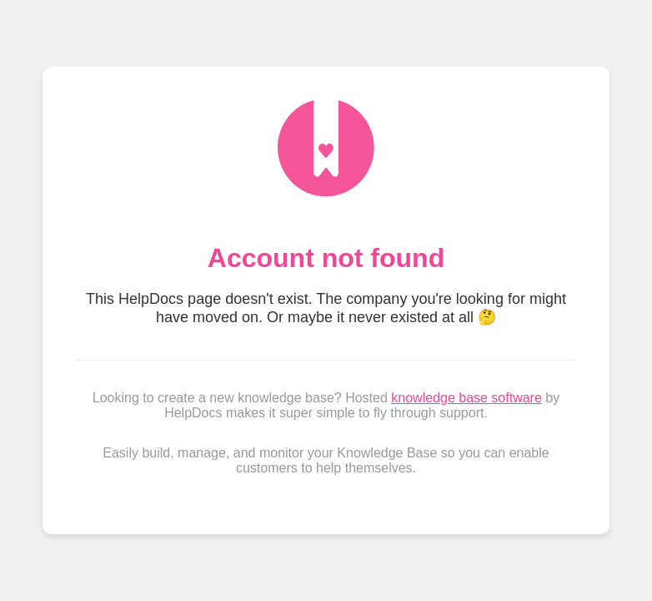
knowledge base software (466, 398)
